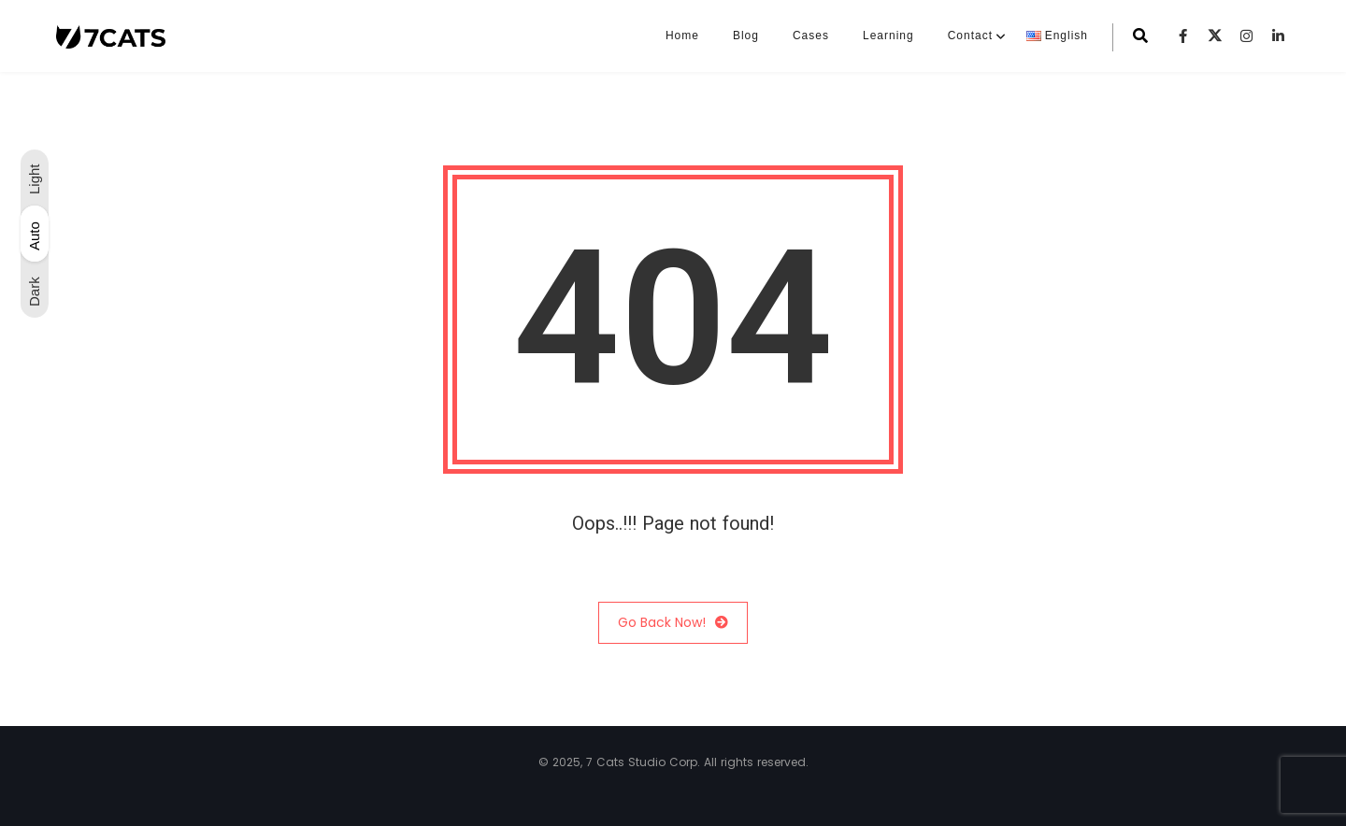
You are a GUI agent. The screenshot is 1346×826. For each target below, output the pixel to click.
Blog (746, 35)
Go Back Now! (673, 622)
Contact (970, 35)
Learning (888, 35)
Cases (811, 35)
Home (682, 35)
